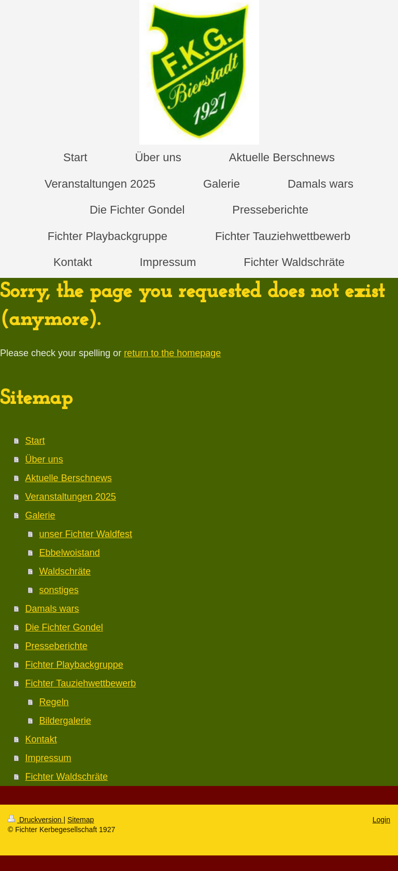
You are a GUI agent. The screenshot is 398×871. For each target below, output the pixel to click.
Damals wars (52, 608)
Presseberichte (56, 646)
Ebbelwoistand (69, 552)
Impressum (48, 758)
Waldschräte (65, 571)
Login (381, 820)
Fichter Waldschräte (66, 776)
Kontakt (41, 739)
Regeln (54, 702)
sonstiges (59, 590)
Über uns (44, 459)
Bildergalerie (65, 720)
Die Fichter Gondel (64, 627)
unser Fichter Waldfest (85, 534)
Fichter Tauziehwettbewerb (80, 683)
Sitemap (80, 820)
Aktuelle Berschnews (68, 478)
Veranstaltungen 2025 (70, 496)
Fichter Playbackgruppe (74, 664)
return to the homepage (172, 353)
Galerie (40, 515)
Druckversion (35, 820)
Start (35, 441)
